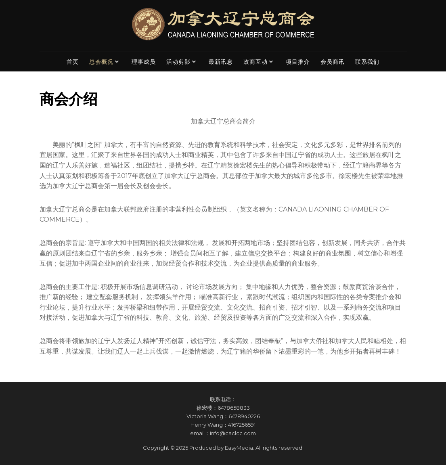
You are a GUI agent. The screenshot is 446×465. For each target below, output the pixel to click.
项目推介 (298, 61)
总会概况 (101, 61)
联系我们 (367, 61)
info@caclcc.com (233, 433)
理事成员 (144, 61)
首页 (73, 61)
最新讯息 (221, 61)
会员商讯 (332, 61)
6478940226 (244, 416)
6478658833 (234, 407)
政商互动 (255, 61)
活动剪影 (178, 61)
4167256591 (241, 424)
